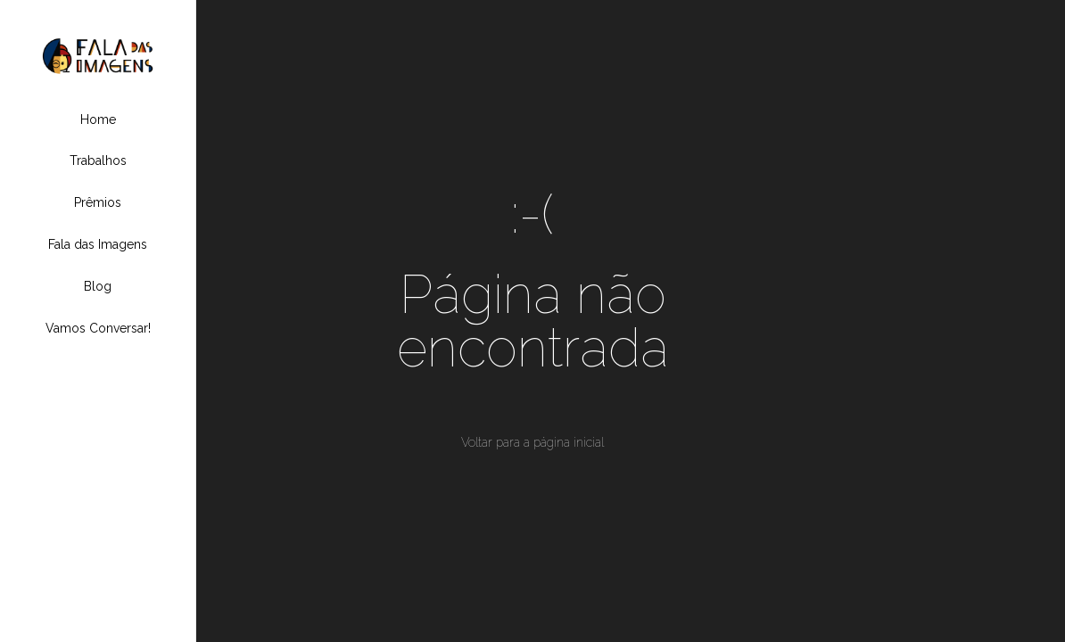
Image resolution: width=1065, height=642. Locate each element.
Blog (97, 286)
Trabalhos (98, 160)
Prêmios (97, 202)
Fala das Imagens (97, 244)
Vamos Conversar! (98, 328)
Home (98, 119)
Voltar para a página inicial (532, 442)
